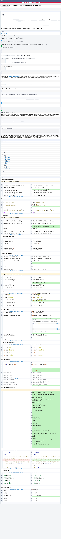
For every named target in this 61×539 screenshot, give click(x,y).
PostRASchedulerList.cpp (8, 161)
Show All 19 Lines (16, 450)
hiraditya (15, 38)
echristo (3, 15)
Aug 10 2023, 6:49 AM (13, 35)
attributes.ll (6, 166)
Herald (3, 37)
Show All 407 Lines (16, 340)
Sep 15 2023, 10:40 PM (12, 112)
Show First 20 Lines (11, 238)
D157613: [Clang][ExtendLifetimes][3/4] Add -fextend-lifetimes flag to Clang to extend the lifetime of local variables (26, 44)
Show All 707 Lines (16, 238)
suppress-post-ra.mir (7, 168)
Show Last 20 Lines (21, 196)
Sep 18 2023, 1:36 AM (13, 117)
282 (2, 55)
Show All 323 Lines (16, 213)
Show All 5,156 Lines (16, 196)
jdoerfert (13, 109)
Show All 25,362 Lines (16, 234)
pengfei (10, 38)
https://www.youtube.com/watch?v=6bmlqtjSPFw (14, 76)
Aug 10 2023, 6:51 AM (44, 44)
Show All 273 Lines (16, 311)
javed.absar (12, 38)
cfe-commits (10, 109)
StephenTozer (5, 8)
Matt (2, 47)
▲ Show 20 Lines (11, 196)
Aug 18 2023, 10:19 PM (12, 47)
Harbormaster (4, 110)
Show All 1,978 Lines (16, 275)
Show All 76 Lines (16, 468)
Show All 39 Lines (16, 378)
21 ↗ (3, 62)
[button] (60, 1)
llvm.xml (6, 173)
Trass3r (3, 71)
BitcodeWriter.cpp (7, 159)
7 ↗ (2, 58)
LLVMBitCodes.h (7, 151)
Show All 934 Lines (16, 344)
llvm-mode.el (6, 171)
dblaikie (3, 13)
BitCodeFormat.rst (6, 147)
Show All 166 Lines (16, 270)
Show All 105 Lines (16, 472)
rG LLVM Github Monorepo (4, 33)
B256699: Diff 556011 (15, 110)
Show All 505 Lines (16, 361)
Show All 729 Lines (16, 293)
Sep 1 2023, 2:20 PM (11, 86)
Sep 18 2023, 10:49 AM (11, 126)
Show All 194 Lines (16, 255)
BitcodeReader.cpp (7, 157)
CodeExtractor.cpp (7, 163)
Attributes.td (6, 153)
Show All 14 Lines (16, 251)
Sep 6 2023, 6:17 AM (21, 110)
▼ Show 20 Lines (21, 238)
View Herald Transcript (16, 37)
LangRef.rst (5, 148)
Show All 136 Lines (16, 489)
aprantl (3, 14)
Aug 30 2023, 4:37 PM (14, 71)
